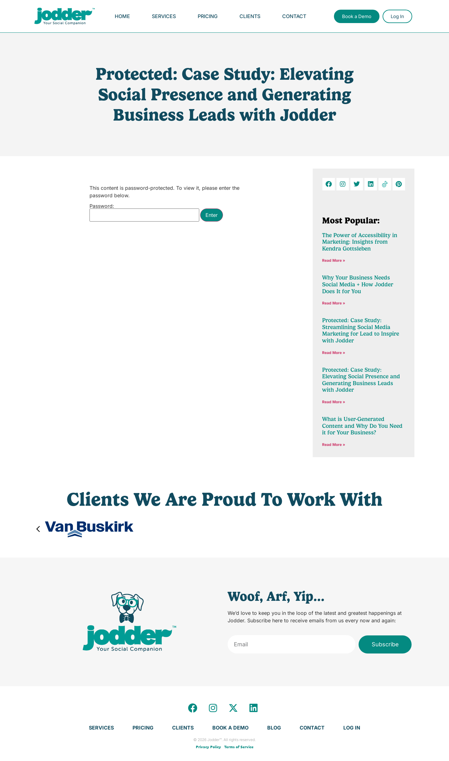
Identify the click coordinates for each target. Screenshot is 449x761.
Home (122, 16)
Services (164, 16)
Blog (274, 728)
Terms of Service (238, 746)
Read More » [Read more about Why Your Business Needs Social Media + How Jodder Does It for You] (333, 303)
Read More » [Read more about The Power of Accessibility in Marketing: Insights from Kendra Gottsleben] (333, 260)
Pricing (208, 16)
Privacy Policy (208, 746)
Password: (144, 212)
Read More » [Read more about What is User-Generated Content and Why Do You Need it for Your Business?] (333, 444)
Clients (249, 16)
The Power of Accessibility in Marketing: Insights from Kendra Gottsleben (359, 242)
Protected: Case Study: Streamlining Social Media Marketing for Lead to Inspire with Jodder (360, 330)
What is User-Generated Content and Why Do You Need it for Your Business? (362, 426)
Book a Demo (230, 728)
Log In (351, 728)
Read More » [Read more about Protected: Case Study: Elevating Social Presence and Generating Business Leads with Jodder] (333, 402)
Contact (294, 16)
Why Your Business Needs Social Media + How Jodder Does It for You (357, 284)
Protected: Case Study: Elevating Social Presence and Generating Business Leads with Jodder (361, 380)
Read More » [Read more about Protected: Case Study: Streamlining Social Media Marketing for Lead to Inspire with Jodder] (333, 352)
